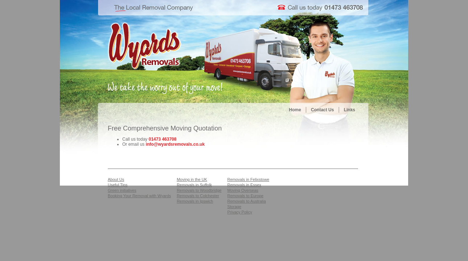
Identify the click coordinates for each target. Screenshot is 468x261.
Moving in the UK (192, 179)
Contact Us (322, 109)
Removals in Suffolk (194, 185)
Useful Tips (117, 185)
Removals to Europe (245, 196)
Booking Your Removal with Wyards (139, 196)
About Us (116, 179)
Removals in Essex (244, 185)
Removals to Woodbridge (199, 190)
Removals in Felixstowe (248, 179)
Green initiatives (122, 190)
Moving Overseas (242, 190)
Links (349, 109)
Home (295, 109)
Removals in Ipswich (195, 201)
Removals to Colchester (198, 196)
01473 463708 (163, 139)
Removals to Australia (246, 201)
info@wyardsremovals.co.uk (175, 144)
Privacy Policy (239, 212)
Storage (234, 206)
